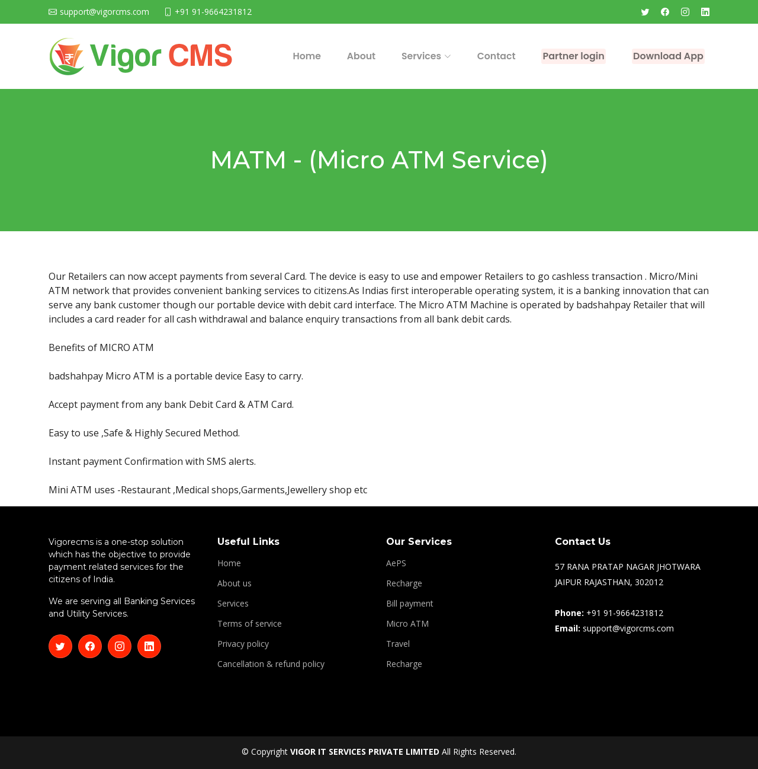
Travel (398, 644)
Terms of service (249, 624)
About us (234, 583)
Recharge (404, 583)
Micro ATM (407, 624)
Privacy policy (243, 644)
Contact (441, 56)
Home (267, 56)
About (317, 56)
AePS (396, 563)
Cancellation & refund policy (271, 664)
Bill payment (409, 603)
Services (233, 603)
